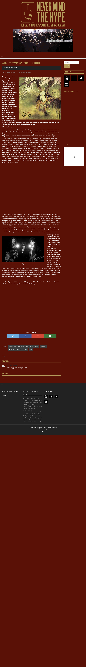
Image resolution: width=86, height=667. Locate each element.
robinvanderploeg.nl (43, 429)
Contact (4, 395)
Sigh (31, 349)
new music (43, 346)
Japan (36, 346)
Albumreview (12, 346)
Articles (6, 68)
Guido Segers (29, 346)
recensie (25, 349)
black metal (21, 346)
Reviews (14, 68)
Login (3, 378)
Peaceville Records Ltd (15, 349)
